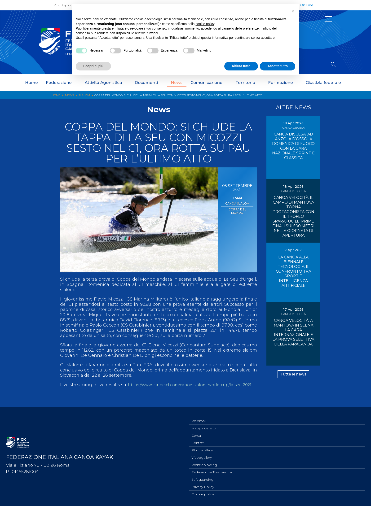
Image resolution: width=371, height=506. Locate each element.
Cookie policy (202, 494)
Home (31, 82)
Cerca (196, 431)
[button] (293, 11)
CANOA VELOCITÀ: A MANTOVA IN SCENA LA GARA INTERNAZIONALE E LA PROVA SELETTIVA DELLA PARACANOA (293, 332)
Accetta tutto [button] (277, 66)
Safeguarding (202, 478)
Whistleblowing (204, 463)
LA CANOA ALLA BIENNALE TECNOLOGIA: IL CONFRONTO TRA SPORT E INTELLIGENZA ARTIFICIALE (293, 271)
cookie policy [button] (205, 24)
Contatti (197, 439)
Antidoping (63, 5)
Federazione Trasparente (211, 470)
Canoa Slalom (237, 203)
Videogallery (201, 455)
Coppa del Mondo (237, 208)
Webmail (198, 416)
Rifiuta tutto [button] (241, 66)
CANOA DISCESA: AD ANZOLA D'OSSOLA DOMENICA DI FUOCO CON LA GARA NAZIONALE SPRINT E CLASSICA (293, 146)
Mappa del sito (203, 424)
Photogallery (202, 447)
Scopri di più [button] (93, 66)
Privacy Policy (202, 486)
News (176, 82)
